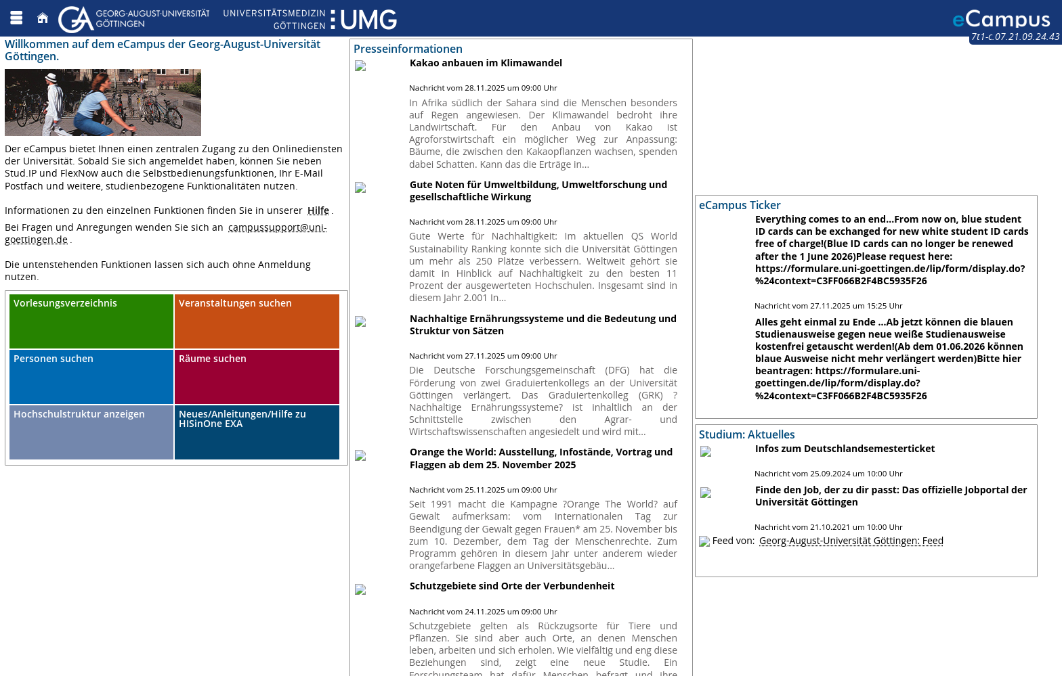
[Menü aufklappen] (16, 18)
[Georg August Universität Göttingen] (228, 18)
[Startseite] (43, 17)
